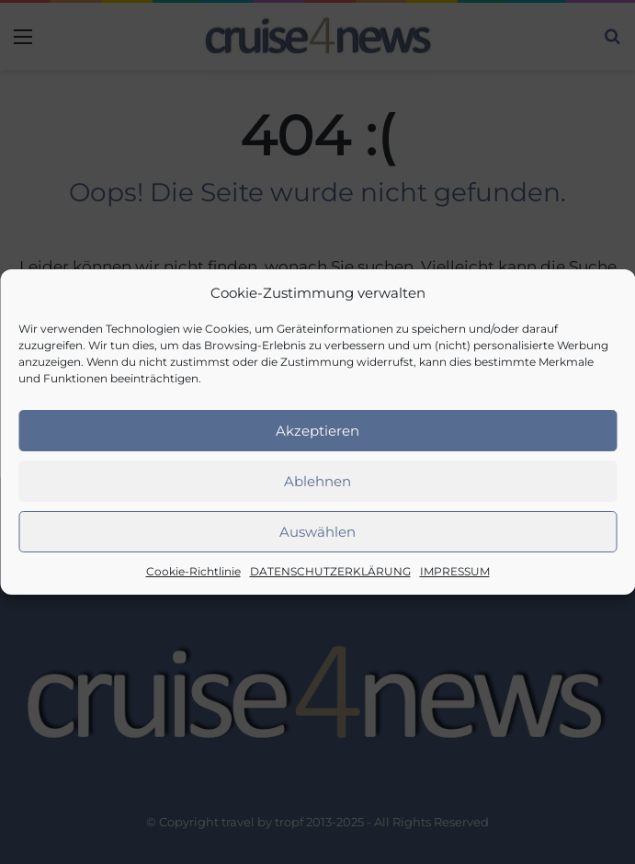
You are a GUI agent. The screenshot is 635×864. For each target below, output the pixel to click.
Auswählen (317, 531)
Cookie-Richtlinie (193, 571)
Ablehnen (317, 481)
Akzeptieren (317, 430)
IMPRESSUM (455, 571)
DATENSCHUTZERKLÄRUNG (330, 571)
